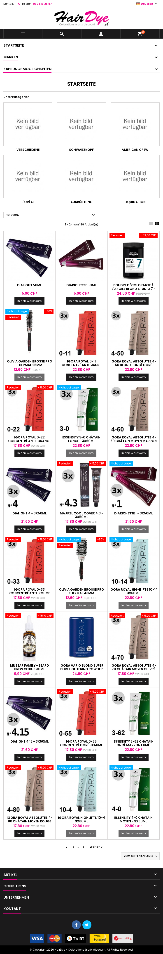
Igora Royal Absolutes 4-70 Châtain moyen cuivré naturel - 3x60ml (133, 669)
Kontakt (8, 4)
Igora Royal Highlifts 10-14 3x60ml (133, 591)
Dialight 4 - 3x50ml (29, 513)
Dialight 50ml (29, 285)
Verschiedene (28, 149)
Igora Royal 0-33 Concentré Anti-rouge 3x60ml (29, 593)
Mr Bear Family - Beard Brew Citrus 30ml (29, 667)
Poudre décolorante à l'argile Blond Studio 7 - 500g (133, 289)
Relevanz (51, 215)
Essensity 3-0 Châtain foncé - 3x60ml (81, 439)
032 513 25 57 (42, 4)
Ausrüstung (81, 202)
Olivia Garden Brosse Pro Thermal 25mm (29, 363)
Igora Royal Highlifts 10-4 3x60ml (81, 819)
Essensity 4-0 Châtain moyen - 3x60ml (133, 819)
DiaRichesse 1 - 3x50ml (133, 513)
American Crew (135, 149)
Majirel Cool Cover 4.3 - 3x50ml (81, 515)
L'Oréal (28, 202)
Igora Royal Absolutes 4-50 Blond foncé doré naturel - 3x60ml (133, 365)
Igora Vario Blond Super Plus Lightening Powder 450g (81, 669)
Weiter (97, 847)
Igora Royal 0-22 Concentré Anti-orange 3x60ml (29, 441)
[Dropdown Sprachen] (147, 4)
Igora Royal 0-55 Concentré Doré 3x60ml (81, 743)
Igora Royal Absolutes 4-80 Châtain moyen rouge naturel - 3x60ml (29, 821)
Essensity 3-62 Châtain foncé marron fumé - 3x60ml (134, 745)
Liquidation (135, 202)
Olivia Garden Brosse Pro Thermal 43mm (81, 591)
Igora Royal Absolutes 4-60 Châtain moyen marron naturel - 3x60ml (133, 441)
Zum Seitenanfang (141, 856)
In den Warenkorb (29, 301)
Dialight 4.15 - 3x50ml (29, 741)
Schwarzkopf (81, 149)
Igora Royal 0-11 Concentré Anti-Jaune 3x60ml (81, 365)
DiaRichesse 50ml (81, 285)
